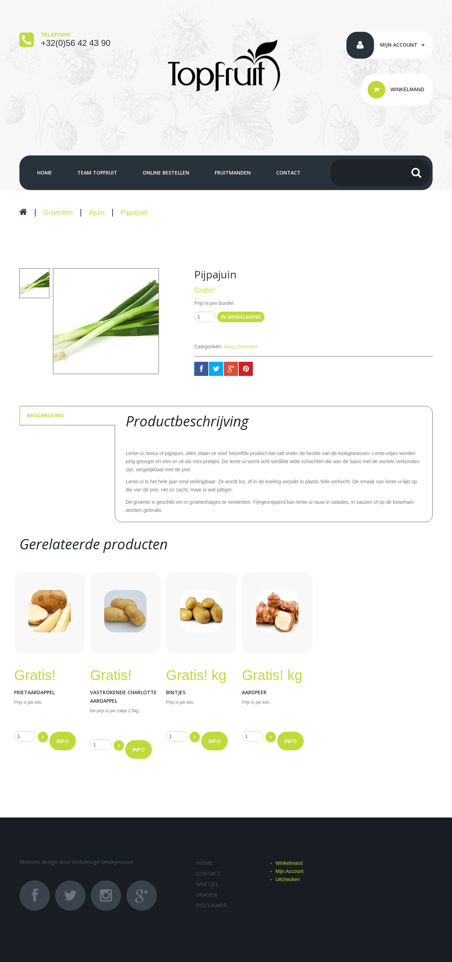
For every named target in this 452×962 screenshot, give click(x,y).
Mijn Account (289, 871)
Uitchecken (287, 879)
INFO (62, 740)
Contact (288, 173)
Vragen (206, 894)
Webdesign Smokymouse (102, 861)
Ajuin (97, 212)
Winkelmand (289, 863)
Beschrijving (45, 415)
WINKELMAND (396, 90)
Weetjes (207, 883)
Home (44, 173)
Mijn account (398, 44)
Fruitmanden (233, 173)
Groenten (58, 212)
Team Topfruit (97, 173)
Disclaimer (211, 905)
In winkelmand (241, 316)
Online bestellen (166, 173)
